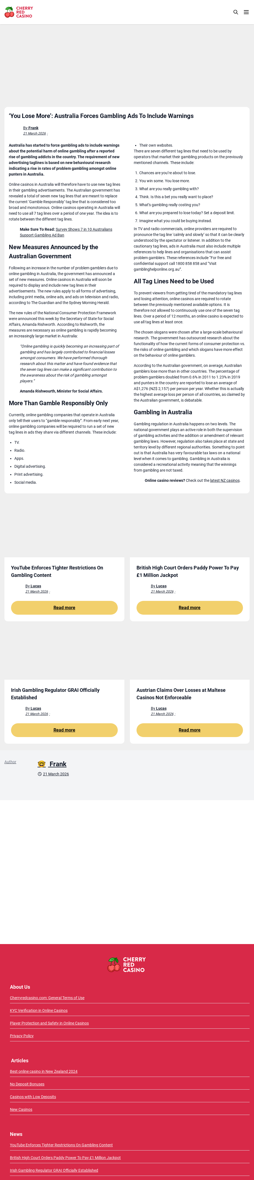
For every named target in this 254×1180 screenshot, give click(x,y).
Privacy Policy (22, 1036)
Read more (64, 607)
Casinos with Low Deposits (33, 1097)
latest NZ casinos (225, 480)
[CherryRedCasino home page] (30, 12)
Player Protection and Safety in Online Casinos (49, 1023)
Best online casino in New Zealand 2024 (43, 1071)
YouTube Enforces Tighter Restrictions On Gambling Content (61, 1145)
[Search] (236, 12)
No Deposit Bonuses (27, 1084)
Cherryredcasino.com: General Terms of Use (47, 998)
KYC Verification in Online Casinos (39, 1010)
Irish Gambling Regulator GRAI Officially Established (54, 1170)
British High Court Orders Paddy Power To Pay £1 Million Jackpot (65, 1157)
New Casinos (21, 1109)
